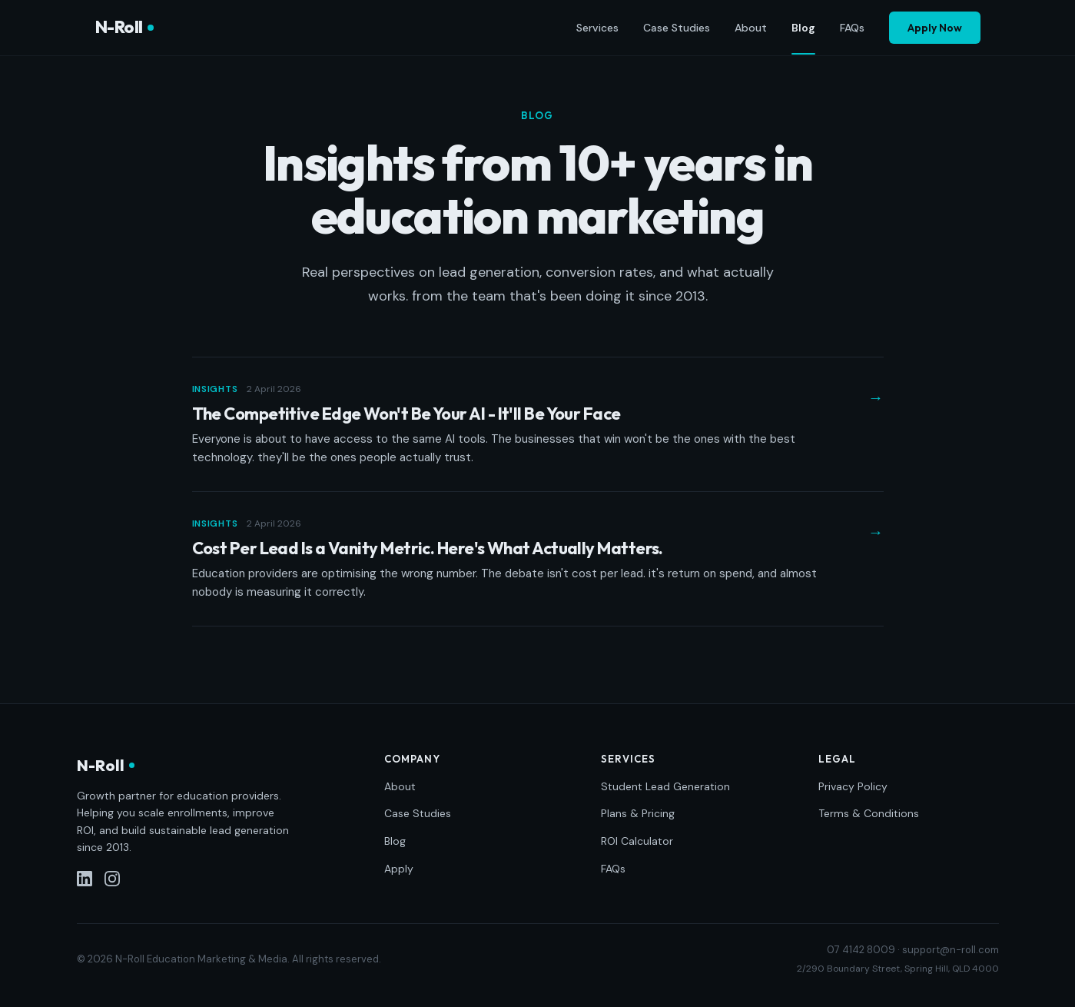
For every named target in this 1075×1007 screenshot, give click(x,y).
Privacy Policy (853, 786)
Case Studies (676, 28)
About (751, 28)
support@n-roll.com (950, 949)
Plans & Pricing (638, 813)
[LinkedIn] (84, 878)
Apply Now (934, 28)
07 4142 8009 (861, 949)
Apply (398, 869)
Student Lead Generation (665, 786)
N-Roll (124, 27)
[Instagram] (112, 878)
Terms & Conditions (868, 813)
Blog (803, 28)
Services (597, 28)
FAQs (852, 28)
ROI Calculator (637, 841)
